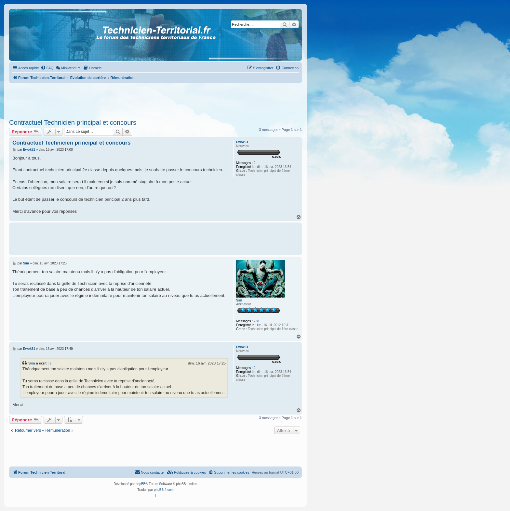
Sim (239, 300)
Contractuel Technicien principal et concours (72, 122)
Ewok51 (242, 142)
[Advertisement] (155, 99)
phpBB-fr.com (164, 490)
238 (256, 321)
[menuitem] (47, 68)
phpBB (140, 484)
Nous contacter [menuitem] (150, 472)
